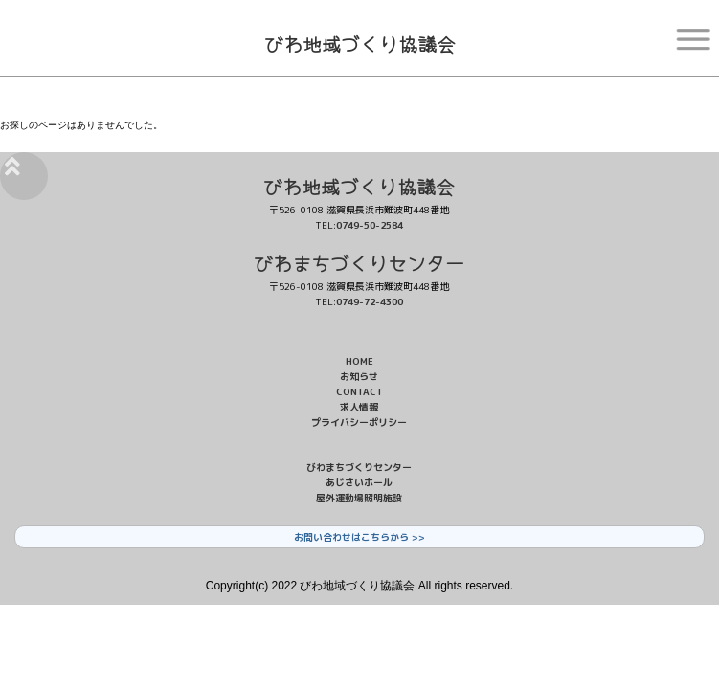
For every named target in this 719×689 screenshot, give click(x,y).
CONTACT (359, 391)
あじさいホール (359, 482)
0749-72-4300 (369, 301)
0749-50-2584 (369, 225)
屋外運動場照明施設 (359, 497)
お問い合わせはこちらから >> (359, 537)
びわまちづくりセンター (359, 263)
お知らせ (359, 376)
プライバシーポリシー (359, 422)
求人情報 (359, 406)
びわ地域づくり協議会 (360, 43)
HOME (359, 360)
